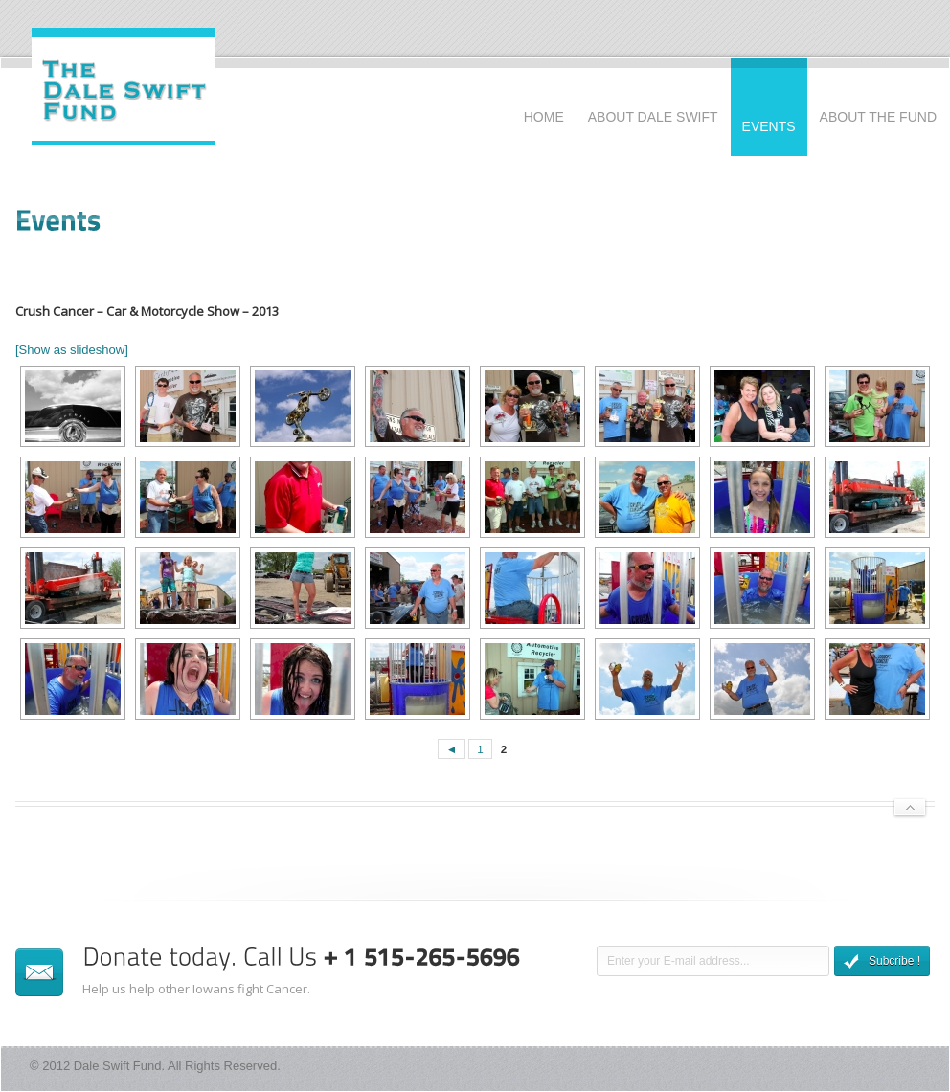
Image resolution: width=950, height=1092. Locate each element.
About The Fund (878, 116)
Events (769, 126)
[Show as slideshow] (71, 350)
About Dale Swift (653, 116)
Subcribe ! (882, 961)
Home (544, 116)
